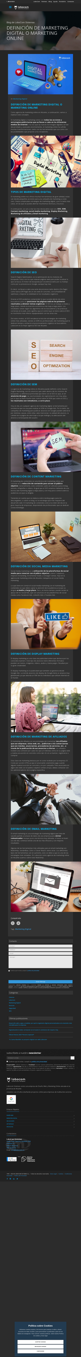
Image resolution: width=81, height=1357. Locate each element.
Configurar (40, 1351)
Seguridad (12, 1008)
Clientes (11, 997)
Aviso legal (44, 1335)
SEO (10, 1011)
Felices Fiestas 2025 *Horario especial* (21, 1035)
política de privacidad (33, 970)
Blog (50, 1)
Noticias (11, 1005)
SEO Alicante (10, 1121)
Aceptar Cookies (40, 1341)
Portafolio (62, 1)
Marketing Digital (20, 99)
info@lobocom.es (17, 1150)
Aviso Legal (53, 1174)
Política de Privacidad (20, 1175)
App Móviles (10, 1124)
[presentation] (23, 976)
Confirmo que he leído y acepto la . (23, 970)
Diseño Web (10, 1115)
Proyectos (10, 1126)
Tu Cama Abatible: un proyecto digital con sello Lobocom (28, 1039)
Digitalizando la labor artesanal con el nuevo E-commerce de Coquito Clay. (33, 1030)
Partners (44, 1)
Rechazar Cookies (40, 1346)
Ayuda (55, 1)
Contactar (70, 1)
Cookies (60, 1174)
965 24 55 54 (11, 1)
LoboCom (37, 1)
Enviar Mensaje (40, 982)
